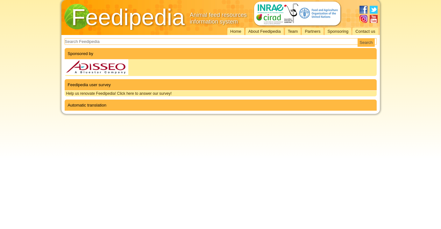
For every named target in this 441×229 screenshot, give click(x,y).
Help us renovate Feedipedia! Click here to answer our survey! (119, 93)
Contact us (365, 31)
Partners (312, 31)
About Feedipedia (264, 31)
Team (293, 31)
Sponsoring (338, 31)
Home (235, 31)
